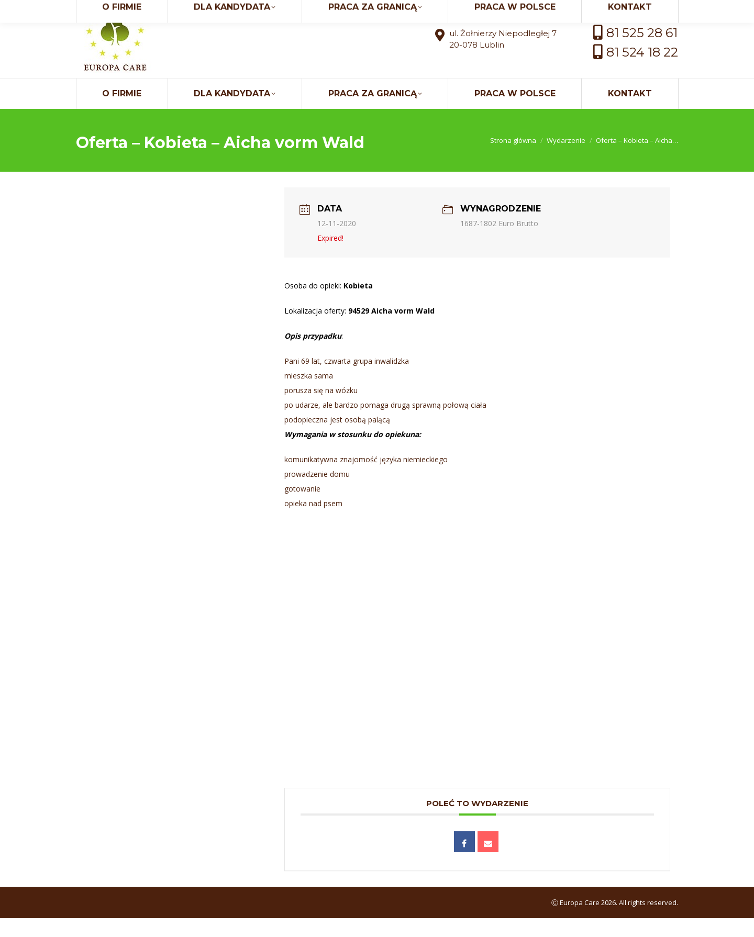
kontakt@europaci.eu (610, 10)
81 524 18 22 (642, 71)
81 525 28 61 (642, 51)
